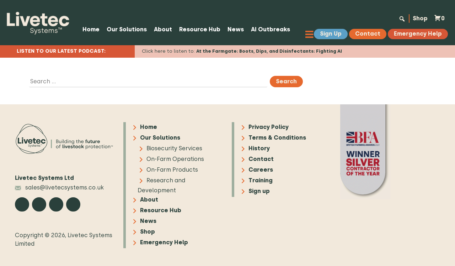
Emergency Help (164, 242)
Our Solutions (127, 29)
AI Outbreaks (270, 29)
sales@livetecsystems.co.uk (59, 187)
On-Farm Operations (175, 159)
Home (91, 29)
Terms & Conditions (277, 137)
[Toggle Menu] (311, 34)
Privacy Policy (268, 127)
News (236, 29)
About (163, 29)
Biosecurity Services (174, 148)
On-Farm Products (172, 169)
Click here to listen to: (242, 51)
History (259, 148)
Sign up (259, 191)
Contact (261, 159)
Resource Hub (199, 29)
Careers (260, 169)
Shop (420, 18)
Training (260, 180)
